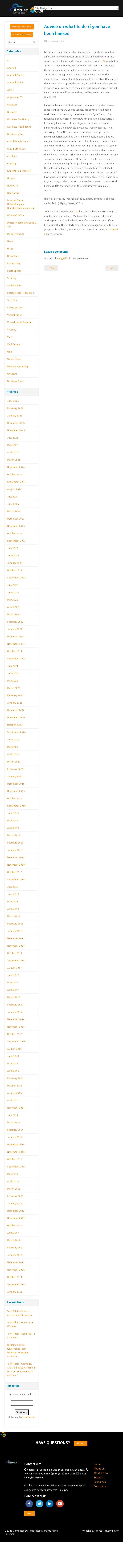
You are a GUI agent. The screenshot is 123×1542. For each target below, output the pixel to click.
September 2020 (16, 732)
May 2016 (12, 1063)
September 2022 (16, 577)
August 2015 (14, 1093)
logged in (63, 258)
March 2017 (13, 997)
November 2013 (16, 1152)
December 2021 (16, 636)
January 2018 (14, 931)
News (10, 241)
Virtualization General (19, 322)
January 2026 (14, 415)
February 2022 (15, 621)
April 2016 (13, 1071)
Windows (12, 373)
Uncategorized (15, 307)
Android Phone (15, 75)
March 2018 (13, 916)
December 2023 (16, 518)
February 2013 (15, 1196)
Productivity (13, 263)
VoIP (9, 337)
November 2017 (16, 945)
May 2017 (12, 982)
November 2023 (16, 526)
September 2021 (16, 658)
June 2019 (13, 813)
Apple (10, 90)
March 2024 (13, 511)
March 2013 (13, 1188)
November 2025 (16, 430)
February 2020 (15, 769)
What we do (101, 1473)
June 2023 (13, 555)
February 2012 (15, 1247)
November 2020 (16, 717)
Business (12, 112)
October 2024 (14, 474)
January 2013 (14, 1203)
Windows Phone (15, 381)
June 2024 (13, 504)
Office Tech (13, 256)
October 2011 (14, 1277)
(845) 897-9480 (41, 1473)
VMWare (11, 329)
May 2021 (12, 680)
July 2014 (12, 1115)
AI (8, 60)
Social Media (14, 285)
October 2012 (14, 1225)
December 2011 (16, 1262)
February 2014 (15, 1129)
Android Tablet (15, 82)
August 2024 (14, 489)
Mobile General (15, 234)
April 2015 (13, 1100)
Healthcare (13, 193)
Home (97, 1464)
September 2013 (16, 1166)
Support (98, 1477)
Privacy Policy (111, 1530)
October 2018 (14, 872)
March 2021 (13, 688)
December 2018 (16, 857)
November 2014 (16, 1107)
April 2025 (13, 452)
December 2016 (16, 1019)
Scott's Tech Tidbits (22, 34)
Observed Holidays (57, 1490)
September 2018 (16, 879)
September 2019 (16, 805)
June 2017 (13, 975)
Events (29, 1513)
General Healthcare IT (19, 171)
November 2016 (16, 1026)
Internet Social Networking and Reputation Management (21, 204)
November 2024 (16, 467)
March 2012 (13, 1240)
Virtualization (14, 315)
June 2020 (13, 739)
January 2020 (14, 776)
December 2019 (16, 783)
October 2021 (14, 651)
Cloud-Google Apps (17, 141)
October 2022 (14, 570)
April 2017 (13, 990)
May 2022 (12, 599)
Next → (112, 268)
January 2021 (14, 702)
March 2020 (13, 761)
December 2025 (16, 423)
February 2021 (15, 695)
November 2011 (16, 1269)
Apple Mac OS (15, 97)
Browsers (12, 104)
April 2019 (13, 828)
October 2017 (14, 953)
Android (11, 67)
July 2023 (12, 548)
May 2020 (12, 747)
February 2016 (15, 1078)
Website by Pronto (92, 1530)
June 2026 (13, 401)
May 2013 (12, 1174)
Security (11, 278)
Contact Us (100, 1486)
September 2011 (16, 1284)
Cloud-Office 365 (16, 148)
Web (9, 351)
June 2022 (13, 592)
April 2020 (13, 754)
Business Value (15, 134)
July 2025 (12, 437)
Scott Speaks (14, 270)
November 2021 (16, 644)
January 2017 (14, 1012)
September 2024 (16, 482)
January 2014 (14, 1137)
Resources (100, 1482)
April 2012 (13, 1233)
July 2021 (12, 666)
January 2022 (14, 629)
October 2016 (14, 1034)
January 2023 (14, 563)
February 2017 (15, 1004)
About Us (99, 1468)
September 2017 (16, 960)
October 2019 (14, 798)
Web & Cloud (14, 359)
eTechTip (11, 163)
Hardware (12, 185)
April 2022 (13, 607)
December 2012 (16, 1210)
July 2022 (12, 585)
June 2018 (13, 894)
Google (11, 178)
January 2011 (14, 1291)
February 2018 (15, 923)
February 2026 (15, 408)
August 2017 (14, 967)
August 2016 (14, 1048)
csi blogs (12, 156)
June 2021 (13, 673)
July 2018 (12, 886)
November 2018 (16, 864)
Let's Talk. (80, 1443)
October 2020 (14, 725)
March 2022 (13, 614)
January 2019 (14, 850)
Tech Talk (12, 300)
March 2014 (13, 1122)
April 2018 (13, 909)
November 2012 (16, 1218)
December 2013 (16, 1144)
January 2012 (14, 1255)
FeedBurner (28, 1417)
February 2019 (15, 842)
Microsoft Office (15, 215)
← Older (51, 268)
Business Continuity (18, 119)
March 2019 (13, 835)
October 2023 (14, 533)
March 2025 (13, 459)
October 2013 (14, 1159)
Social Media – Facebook (20, 293)
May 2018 (12, 901)
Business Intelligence (19, 126)
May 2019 (12, 820)
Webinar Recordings (22, 26)
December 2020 (16, 710)
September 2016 (16, 1041)
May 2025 (12, 445)
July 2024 (12, 496)
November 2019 (16, 791)
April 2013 (13, 1181)
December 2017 (16, 938)
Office (10, 248)
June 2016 (13, 1056)
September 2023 (16, 540)
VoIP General (14, 344)
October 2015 (14, 1085)
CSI (104, 61)
